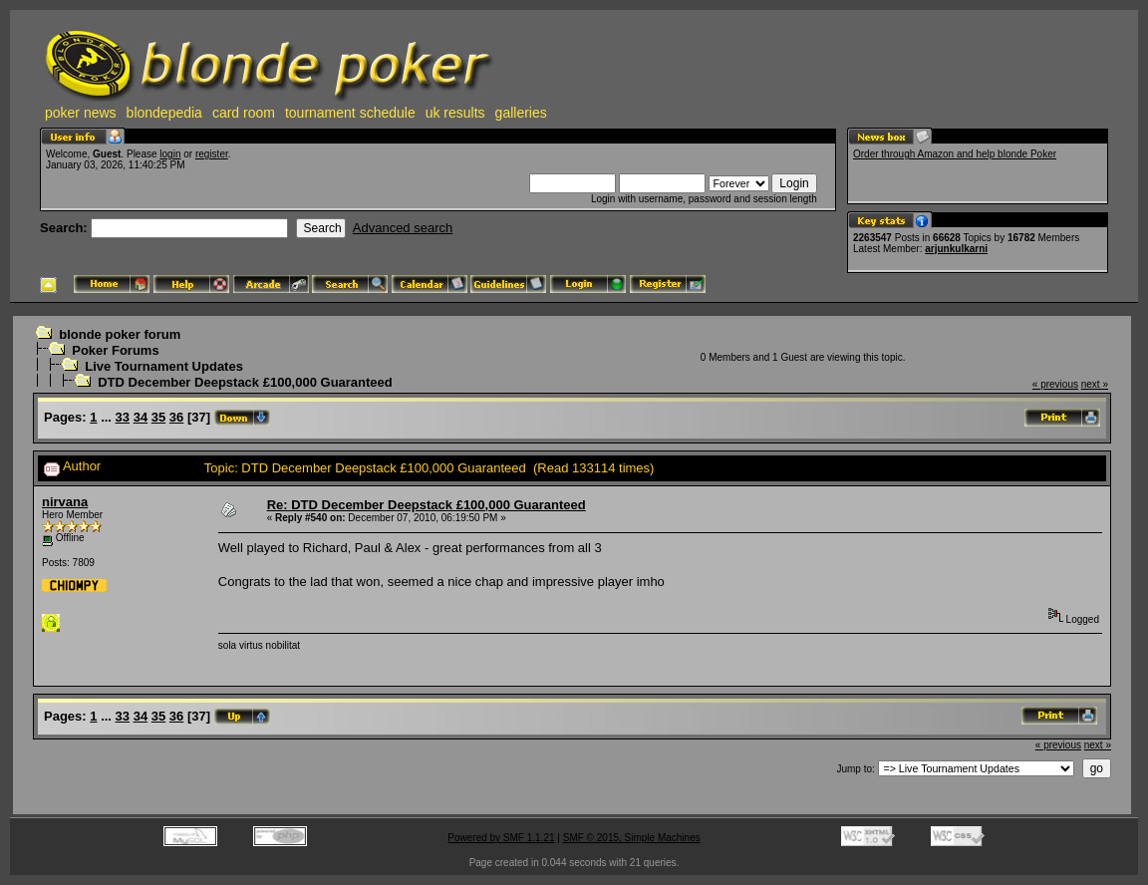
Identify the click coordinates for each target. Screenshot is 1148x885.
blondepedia (164, 113)
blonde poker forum (119, 334)
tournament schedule (350, 113)
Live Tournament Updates (164, 366)
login (169, 153)
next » (1094, 384)
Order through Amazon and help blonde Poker (954, 153)
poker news (81, 113)
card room (243, 113)
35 (158, 417)
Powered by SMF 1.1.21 (500, 837)
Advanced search (402, 227)
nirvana (65, 501)
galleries (521, 113)
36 (176, 417)
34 (140, 417)
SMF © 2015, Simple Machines (632, 837)
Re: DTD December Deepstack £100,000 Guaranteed (426, 504)
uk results (455, 113)
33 (123, 417)
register (211, 153)
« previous (1055, 384)
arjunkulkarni (956, 248)
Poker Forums (115, 350)
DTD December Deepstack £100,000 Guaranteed (245, 382)
